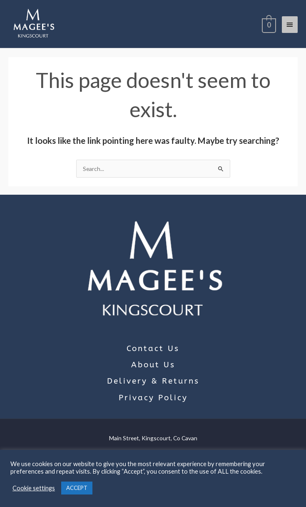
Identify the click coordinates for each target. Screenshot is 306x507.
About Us (153, 364)
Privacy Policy (153, 397)
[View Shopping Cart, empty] (268, 24)
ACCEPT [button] (76, 487)
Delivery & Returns (153, 381)
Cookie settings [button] (33, 488)
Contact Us (153, 348)
